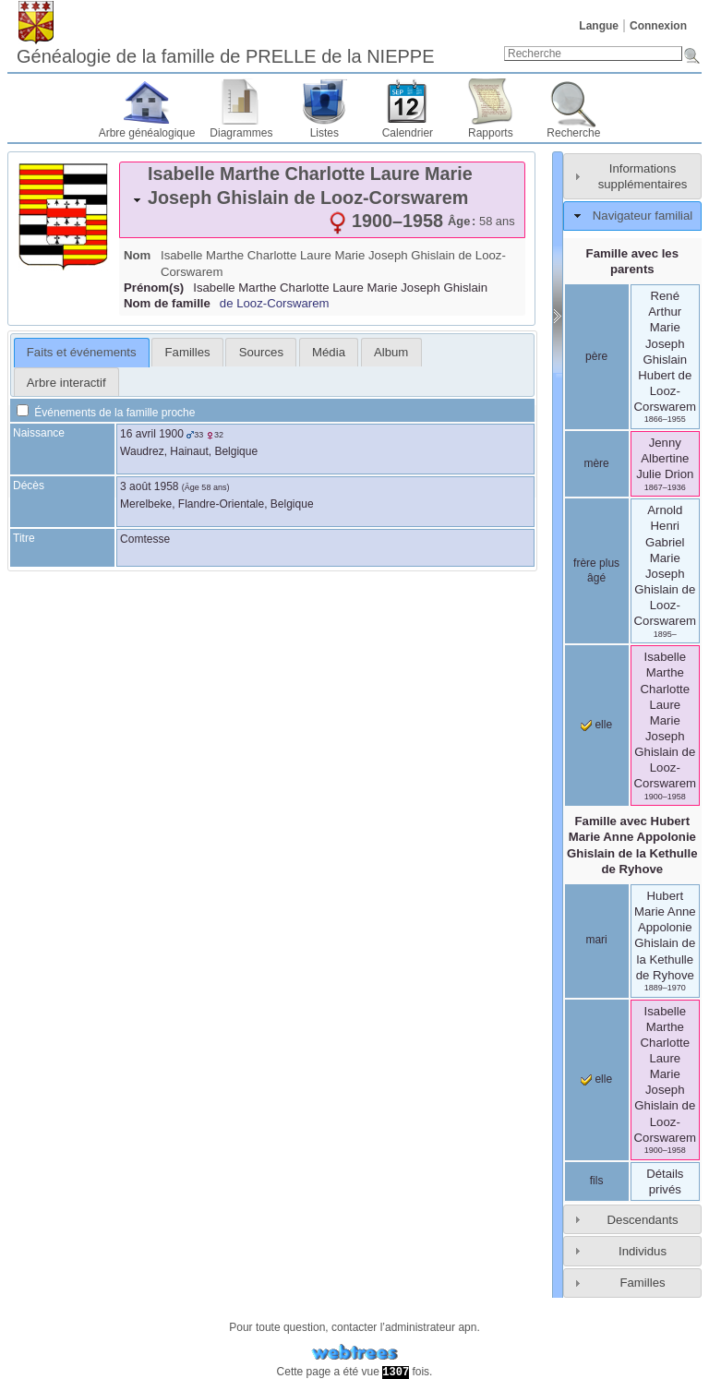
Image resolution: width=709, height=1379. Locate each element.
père (596, 356)
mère (595, 463)
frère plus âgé (596, 570)
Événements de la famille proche (106, 412)
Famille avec (632, 844)
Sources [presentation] (261, 352)
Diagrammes (241, 132)
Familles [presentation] (187, 352)
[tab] (322, 200)
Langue (599, 25)
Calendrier (407, 132)
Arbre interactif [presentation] (66, 383)
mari (596, 939)
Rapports (490, 132)
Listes (324, 132)
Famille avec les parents (632, 261)
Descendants (643, 1220)
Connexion (658, 25)
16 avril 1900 (152, 433)
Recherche (573, 132)
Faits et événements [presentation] (82, 352)
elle (596, 724)
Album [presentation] (391, 352)
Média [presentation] (328, 352)
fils (597, 1180)
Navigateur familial (642, 215)
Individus (643, 1251)
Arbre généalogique (147, 132)
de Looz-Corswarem (275, 303)
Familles (642, 1282)
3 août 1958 (149, 486)
